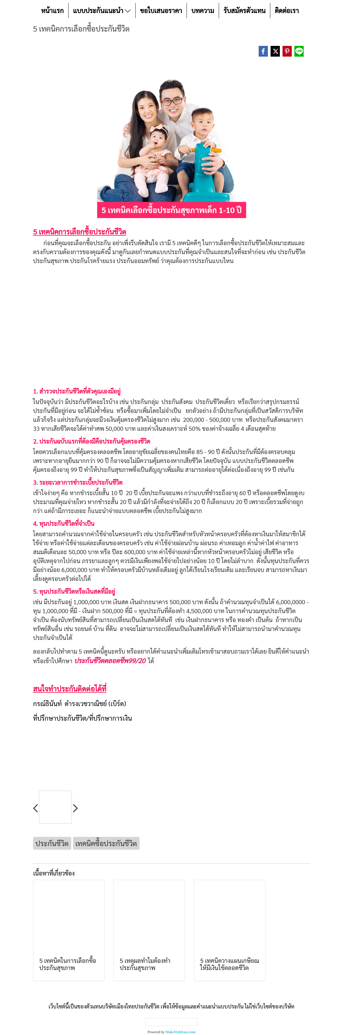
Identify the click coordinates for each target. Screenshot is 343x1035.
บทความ (202, 10)
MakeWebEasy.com (180, 1032)
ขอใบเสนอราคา (161, 10)
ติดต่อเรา (287, 10)
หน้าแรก (52, 10)
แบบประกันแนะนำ (102, 10)
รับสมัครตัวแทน (245, 10)
